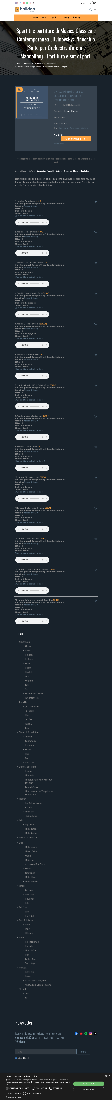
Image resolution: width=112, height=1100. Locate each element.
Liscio (27, 954)
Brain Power (29, 971)
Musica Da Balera (31, 950)
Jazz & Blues (23, 702)
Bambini (22, 885)
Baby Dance (29, 898)
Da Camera (29, 659)
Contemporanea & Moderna (79, 128)
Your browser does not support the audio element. (32, 222)
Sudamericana (30, 872)
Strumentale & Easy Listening (29, 732)
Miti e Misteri (29, 775)
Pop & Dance (30, 824)
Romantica (29, 654)
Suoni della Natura (31, 786)
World (21, 842)
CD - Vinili (22, 989)
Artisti (44, 17)
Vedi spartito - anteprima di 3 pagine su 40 (30, 246)
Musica (35, 17)
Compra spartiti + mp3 (76, 138)
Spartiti (54, 17)
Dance (27, 924)
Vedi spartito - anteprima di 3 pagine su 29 (30, 430)
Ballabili (21, 937)
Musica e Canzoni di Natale (28, 837)
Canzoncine (29, 890)
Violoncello (28, 736)
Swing (27, 727)
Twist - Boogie (30, 963)
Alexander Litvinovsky (71, 111)
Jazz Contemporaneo (32, 706)
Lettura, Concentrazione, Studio (35, 980)
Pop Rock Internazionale (33, 802)
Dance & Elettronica (26, 920)
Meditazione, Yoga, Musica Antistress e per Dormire (38, 781)
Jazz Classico (29, 710)
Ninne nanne (29, 894)
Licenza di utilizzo (59, 143)
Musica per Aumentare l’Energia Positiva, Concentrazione (39, 793)
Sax (26, 758)
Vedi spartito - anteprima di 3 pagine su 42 (30, 583)
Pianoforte (28, 671)
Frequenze (28, 771)
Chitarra (28, 749)
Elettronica (29, 933)
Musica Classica (64, 128)
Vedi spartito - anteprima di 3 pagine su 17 (30, 461)
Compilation (29, 680)
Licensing (76, 17)
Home (18, 63)
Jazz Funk (28, 719)
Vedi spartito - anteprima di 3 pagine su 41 (30, 399)
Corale (27, 663)
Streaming (65, 17)
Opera (27, 684)
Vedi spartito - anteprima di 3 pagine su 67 (30, 338)
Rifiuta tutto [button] (88, 1089)
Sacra (27, 689)
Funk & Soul (23, 907)
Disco (27, 911)
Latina (21, 820)
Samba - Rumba (30, 958)
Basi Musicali (29, 745)
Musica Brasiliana (31, 828)
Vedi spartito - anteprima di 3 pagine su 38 (30, 369)
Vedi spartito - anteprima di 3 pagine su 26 (30, 522)
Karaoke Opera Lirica (32, 697)
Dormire (28, 976)
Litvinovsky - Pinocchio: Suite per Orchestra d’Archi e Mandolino (62, 171)
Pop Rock (22, 798)
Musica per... (23, 967)
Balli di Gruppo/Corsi (32, 941)
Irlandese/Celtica (31, 851)
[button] (38, 1097)
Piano (27, 753)
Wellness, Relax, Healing (27, 766)
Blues (27, 715)
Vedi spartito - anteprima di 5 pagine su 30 (30, 215)
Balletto (28, 667)
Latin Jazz (28, 723)
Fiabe (27, 903)
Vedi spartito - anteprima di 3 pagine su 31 (30, 553)
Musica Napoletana (31, 881)
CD (26, 997)
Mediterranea (29, 859)
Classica (28, 646)
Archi (27, 676)
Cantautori (28, 807)
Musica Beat (29, 811)
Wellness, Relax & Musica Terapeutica (38, 984)
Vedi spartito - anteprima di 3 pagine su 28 (30, 614)
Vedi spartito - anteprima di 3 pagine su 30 (30, 307)
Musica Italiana (30, 877)
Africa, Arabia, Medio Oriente (35, 864)
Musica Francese (31, 847)
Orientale (28, 868)
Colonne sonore (30, 740)
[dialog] (56, 1086)
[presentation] (32, 1068)
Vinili (27, 993)
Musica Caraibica (31, 833)
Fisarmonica (29, 946)
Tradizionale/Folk (31, 815)
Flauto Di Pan (29, 762)
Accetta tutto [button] (88, 1084)
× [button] (109, 1076)
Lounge (27, 928)
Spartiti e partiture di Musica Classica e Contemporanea (40, 63)
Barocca (28, 650)
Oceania (28, 855)
